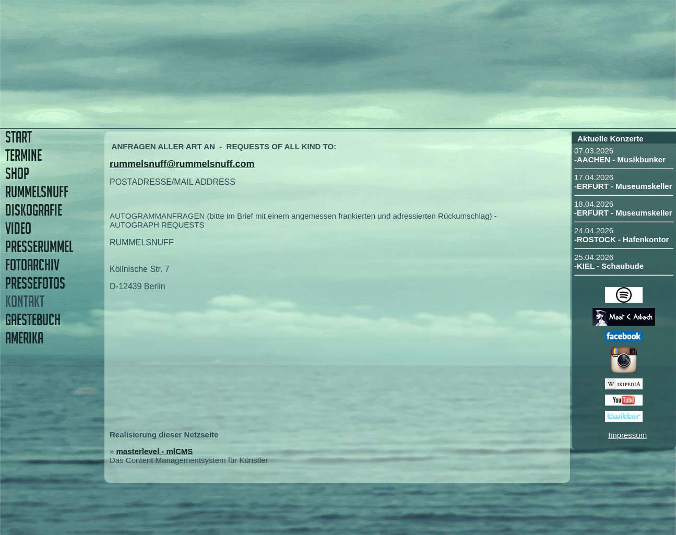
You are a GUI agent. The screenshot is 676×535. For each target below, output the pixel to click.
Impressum (627, 435)
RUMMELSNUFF (36, 191)
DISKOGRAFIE (33, 210)
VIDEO (18, 228)
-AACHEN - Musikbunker (620, 159)
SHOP (17, 173)
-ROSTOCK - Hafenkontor (621, 239)
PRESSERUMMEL (39, 246)
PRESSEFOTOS (35, 283)
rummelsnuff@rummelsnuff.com (182, 164)
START (18, 137)
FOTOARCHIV (32, 265)
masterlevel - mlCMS (154, 451)
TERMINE (23, 155)
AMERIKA (24, 338)
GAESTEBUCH (33, 319)
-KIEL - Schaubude (609, 265)
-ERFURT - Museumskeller (623, 186)
